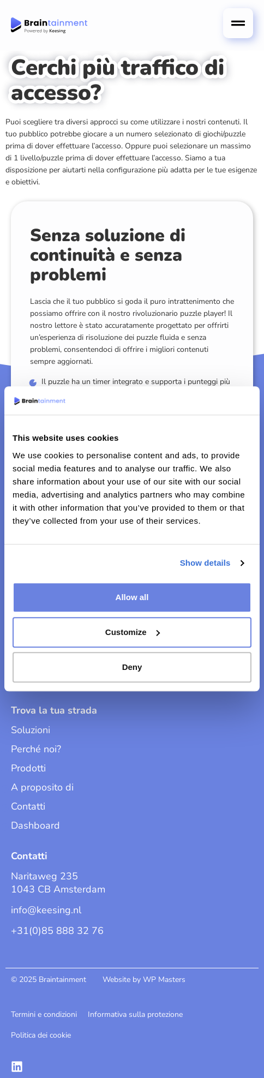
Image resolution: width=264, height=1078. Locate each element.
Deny (132, 667)
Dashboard (35, 825)
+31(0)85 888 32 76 (57, 930)
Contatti (28, 806)
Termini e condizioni (44, 1014)
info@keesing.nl (46, 910)
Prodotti (28, 768)
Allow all (132, 597)
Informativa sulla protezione (135, 1014)
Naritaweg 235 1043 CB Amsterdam (58, 883)
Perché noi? (36, 749)
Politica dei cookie (41, 1035)
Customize (132, 632)
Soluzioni (30, 729)
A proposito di (42, 787)
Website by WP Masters (144, 979)
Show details (205, 563)
